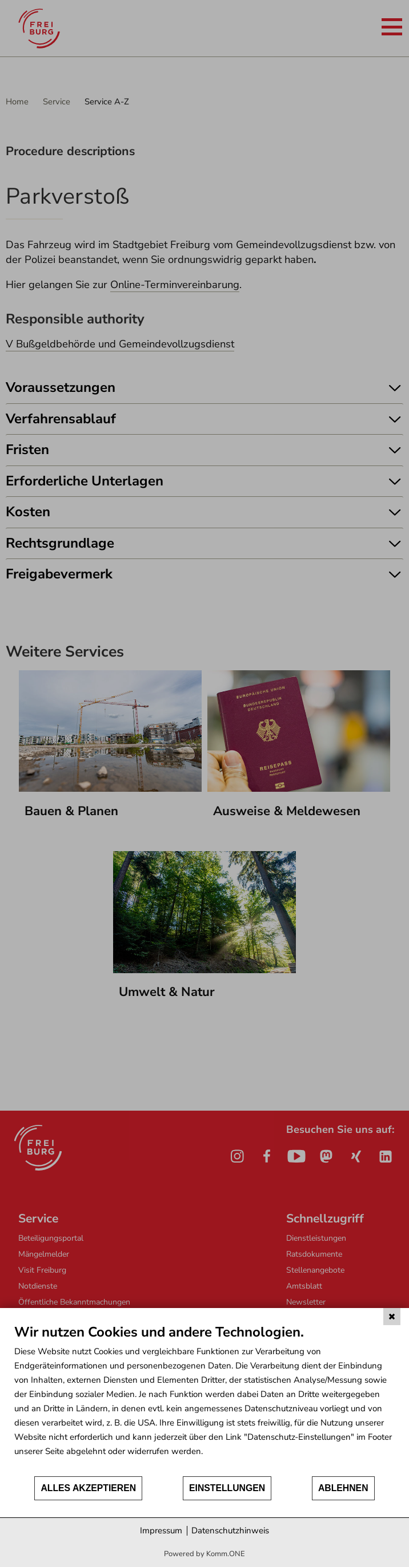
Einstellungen (227, 1488)
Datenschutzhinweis (230, 1530)
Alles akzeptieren (88, 1488)
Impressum (161, 1530)
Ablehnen (343, 1488)
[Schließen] (391, 1316)
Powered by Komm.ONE (204, 1554)
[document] (204, 1399)
